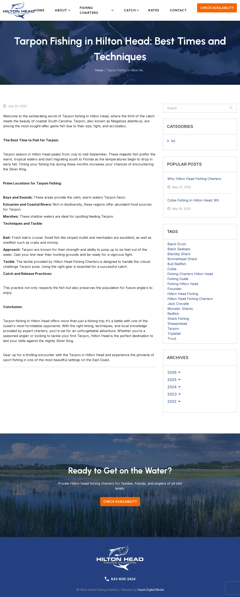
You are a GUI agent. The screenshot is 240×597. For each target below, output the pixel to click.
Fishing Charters (96, 10)
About (62, 10)
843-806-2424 (123, 579)
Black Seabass (178, 249)
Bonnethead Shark (182, 259)
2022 (172, 401)
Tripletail (174, 333)
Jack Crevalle (178, 304)
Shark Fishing (178, 319)
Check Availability (217, 8)
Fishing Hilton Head (182, 284)
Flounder (174, 289)
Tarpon (173, 328)
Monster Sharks (180, 309)
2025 (172, 379)
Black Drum (176, 244)
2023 (172, 394)
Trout (171, 338)
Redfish (173, 314)
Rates (153, 10)
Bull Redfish (176, 264)
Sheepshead (177, 324)
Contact (178, 10)
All (173, 141)
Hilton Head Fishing (182, 294)
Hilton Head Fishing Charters (190, 299)
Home (39, 10)
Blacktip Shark (178, 254)
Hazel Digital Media (151, 589)
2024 (172, 387)
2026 (172, 372)
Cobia (171, 269)
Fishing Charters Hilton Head (190, 274)
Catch (131, 10)
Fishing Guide (177, 279)
